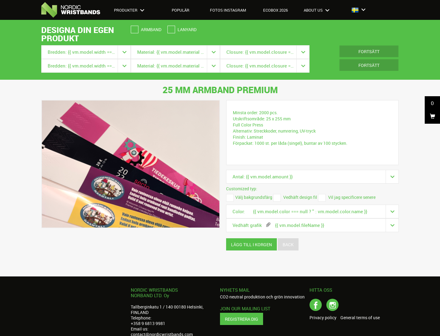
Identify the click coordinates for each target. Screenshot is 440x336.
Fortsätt (369, 51)
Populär (180, 10)
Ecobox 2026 (275, 10)
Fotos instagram (228, 10)
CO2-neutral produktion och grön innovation (262, 297)
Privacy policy (323, 318)
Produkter (129, 10)
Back (288, 244)
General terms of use (360, 318)
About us (316, 10)
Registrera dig (241, 319)
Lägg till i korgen (251, 244)
